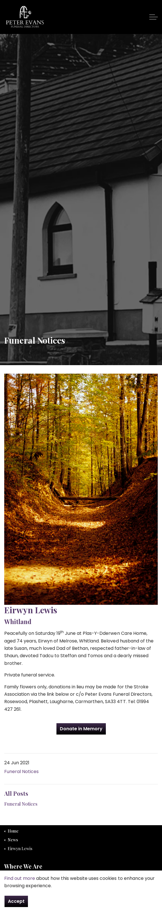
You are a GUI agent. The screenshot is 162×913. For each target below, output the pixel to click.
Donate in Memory (81, 729)
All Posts (16, 793)
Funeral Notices (21, 771)
